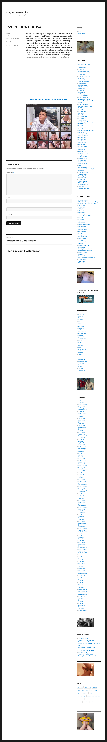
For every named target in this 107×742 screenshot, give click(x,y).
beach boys (81, 318)
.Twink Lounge (82, 83)
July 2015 (80, 493)
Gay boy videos (82, 332)
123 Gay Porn (81, 90)
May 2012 (80, 560)
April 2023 (81, 408)
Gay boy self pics (82, 229)
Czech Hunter (82, 129)
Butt (83, 690)
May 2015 (80, 497)
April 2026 (81, 401)
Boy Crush (81, 113)
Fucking (12, 38)
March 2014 (81, 521)
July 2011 (80, 577)
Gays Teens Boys (82, 151)
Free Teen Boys (82, 228)
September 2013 (82, 532)
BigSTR (80, 108)
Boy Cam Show (82, 111)
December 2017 (82, 448)
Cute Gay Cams (82, 127)
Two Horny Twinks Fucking (85, 654)
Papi (79, 165)
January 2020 (81, 425)
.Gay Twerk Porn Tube (84, 76)
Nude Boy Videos (82, 252)
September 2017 (82, 451)
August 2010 (81, 596)
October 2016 (81, 467)
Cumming (81, 326)
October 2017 (81, 450)
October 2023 (81, 406)
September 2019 (82, 427)
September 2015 (82, 490)
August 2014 (81, 512)
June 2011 (80, 579)
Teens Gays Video (83, 176)
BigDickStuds (82, 221)
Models (80, 340)
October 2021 (81, 415)
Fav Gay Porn (81, 132)
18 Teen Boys (81, 94)
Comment (10, 172)
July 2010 (80, 598)
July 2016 (80, 472)
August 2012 (81, 554)
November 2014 (82, 507)
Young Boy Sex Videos (84, 188)
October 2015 (81, 488)
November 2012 (82, 549)
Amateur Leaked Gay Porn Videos (87, 101)
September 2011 (82, 573)
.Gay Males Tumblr (83, 200)
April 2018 (81, 443)
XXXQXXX (81, 186)
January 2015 (81, 504)
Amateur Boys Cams (83, 97)
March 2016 (81, 479)
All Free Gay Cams (83, 214)
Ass (90, 687)
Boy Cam (80, 109)
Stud (79, 351)
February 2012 (82, 565)
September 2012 (82, 553)
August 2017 (81, 453)
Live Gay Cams (82, 160)
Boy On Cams (81, 223)
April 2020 (81, 423)
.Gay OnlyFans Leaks (83, 71)
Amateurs (81, 314)
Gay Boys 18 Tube (83, 134)
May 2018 (80, 441)
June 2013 (81, 537)
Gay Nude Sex (82, 142)
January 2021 (81, 418)
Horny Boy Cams (82, 155)
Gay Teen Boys (82, 333)
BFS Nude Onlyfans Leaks (85, 106)
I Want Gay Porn (82, 156)
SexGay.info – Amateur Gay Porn (87, 169)
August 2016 (81, 471)
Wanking (80, 366)
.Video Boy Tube (82, 85)
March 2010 (81, 605)
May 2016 (81, 476)
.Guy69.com (81, 78)
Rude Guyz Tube (82, 256)
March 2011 (81, 584)
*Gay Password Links (84, 87)
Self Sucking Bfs (82, 167)
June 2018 (81, 439)
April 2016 (81, 478)
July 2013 (80, 535)
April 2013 (81, 540)
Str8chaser (81, 170)
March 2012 (81, 563)
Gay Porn (80, 233)
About (80, 31)
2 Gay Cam (81, 210)
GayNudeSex (81, 149)
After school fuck (83, 649)
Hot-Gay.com (82, 238)
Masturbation (82, 339)
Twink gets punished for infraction (87, 656)
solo (83, 699)
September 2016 (82, 469)
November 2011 (82, 570)
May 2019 (81, 430)
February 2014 (82, 523)
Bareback (80, 316)
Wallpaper (93, 702)
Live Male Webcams (83, 245)
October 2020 (82, 420)
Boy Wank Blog (82, 118)
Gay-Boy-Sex (82, 148)
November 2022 (82, 409)
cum (79, 325)
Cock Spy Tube (82, 123)
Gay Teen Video (82, 146)
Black (79, 321)
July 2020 (80, 422)
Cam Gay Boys (82, 120)
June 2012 (81, 558)
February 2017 (82, 460)
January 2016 (81, 483)
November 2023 (82, 404)
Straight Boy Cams (83, 172)
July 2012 (80, 556)
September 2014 (82, 511)
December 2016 (82, 464)
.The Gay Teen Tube (83, 81)
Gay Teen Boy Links (18, 12)
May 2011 (80, 580)
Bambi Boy (81, 217)
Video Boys (9, 41)
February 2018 (82, 446)
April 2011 (81, 582)
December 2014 (82, 505)
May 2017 (80, 457)
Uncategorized (82, 359)
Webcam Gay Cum (83, 184)
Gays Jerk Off (81, 235)
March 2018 (81, 444)
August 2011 (81, 575)
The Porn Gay (82, 177)
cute (10, 44)
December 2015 (82, 484)
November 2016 (82, 465)
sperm (80, 347)
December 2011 (82, 568)
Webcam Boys (82, 183)
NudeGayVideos (82, 163)
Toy (79, 356)
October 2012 (81, 551)
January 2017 (81, 462)
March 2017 (81, 458)
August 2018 (81, 437)
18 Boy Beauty (82, 209)
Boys (7, 38)
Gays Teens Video (83, 153)
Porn (79, 699)
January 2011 (81, 587)
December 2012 (82, 547)
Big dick (80, 319)
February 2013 (82, 544)
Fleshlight (81, 328)
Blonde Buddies (82, 652)
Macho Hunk (81, 247)
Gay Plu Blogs (82, 144)
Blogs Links (81, 33)
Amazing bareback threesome (86, 650)
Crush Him (81, 125)
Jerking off (81, 337)
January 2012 (81, 567)
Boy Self (80, 115)
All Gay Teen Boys (83, 95)
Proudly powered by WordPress (26, 740)
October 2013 (81, 530)
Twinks (16, 40)
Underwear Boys (82, 361)
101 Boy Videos (82, 207)
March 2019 (81, 432)
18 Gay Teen (81, 92)
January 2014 (81, 525)
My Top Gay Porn (83, 162)
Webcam (80, 368)
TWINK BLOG (82, 261)
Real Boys (81, 254)
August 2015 (81, 491)
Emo (79, 693)
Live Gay (80, 243)
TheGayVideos (82, 259)
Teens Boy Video (82, 174)
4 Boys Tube (81, 212)
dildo (95, 690)
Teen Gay (88, 699)
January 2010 (81, 608)
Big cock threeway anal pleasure (86, 647)
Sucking (80, 352)
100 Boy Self (81, 205)
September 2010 (82, 594)
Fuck (13, 44)
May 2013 (80, 539)
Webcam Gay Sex (82, 263)
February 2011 (82, 586)
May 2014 (80, 518)
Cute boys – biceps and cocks (86, 640)
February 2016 (82, 481)
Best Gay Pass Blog (83, 104)
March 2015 (81, 500)
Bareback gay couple (83, 642)
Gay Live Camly (82, 137)
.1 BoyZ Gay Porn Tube (84, 64)
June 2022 (81, 411)
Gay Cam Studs (82, 231)
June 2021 (81, 416)
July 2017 (80, 455)
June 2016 (81, 474)
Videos (15, 41)
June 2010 (81, 600)
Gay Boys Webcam (83, 136)
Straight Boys (82, 349)
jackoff (89, 696)
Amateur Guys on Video (84, 216)
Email (8, 206)
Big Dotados (81, 219)
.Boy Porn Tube (82, 66)
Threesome (95, 699)
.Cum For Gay (81, 67)
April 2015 (81, 498)
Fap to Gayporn (82, 226)
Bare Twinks (81, 102)
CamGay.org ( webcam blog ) (86, 122)
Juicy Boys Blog (82, 240)
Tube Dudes (81, 179)
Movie (12, 40)
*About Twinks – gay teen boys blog (88, 202)
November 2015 (82, 486)
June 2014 (81, 516)
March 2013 (81, 542)
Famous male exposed (84, 224)
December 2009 (82, 610)
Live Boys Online (82, 158)
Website (9, 214)
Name (8, 198)
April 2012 (81, 561)
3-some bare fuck (83, 638)
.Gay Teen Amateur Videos (85, 73)
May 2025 (81, 402)
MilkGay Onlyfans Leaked (85, 249)
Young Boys (81, 370)
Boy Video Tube (82, 116)
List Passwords (82, 242)
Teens (80, 354)
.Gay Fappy (81, 69)
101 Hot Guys (81, 88)
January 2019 (81, 434)
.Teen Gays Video (82, 80)
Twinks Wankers (82, 181)
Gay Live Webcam (83, 141)
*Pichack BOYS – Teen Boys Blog (87, 203)
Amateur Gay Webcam (84, 99)
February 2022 (82, 413)
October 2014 (81, 509)
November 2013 (82, 528)
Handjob (80, 335)
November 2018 (82, 436)
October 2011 (81, 572)
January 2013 (81, 546)
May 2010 (80, 601)
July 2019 (80, 429)
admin (8, 33)
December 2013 (82, 526)
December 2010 (82, 589)
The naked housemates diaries (86, 257)
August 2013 (81, 533)
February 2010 (82, 607)
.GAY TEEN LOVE (82, 74)
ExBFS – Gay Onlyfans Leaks (86, 130)
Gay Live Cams (82, 139)
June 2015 (81, 495)
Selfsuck (80, 345)
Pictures (80, 344)
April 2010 (81, 603)
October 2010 (81, 593)
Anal (7, 44)
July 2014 (80, 514)
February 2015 (82, 502)
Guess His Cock (82, 236)
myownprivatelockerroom (85, 250)
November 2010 (82, 591)
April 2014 (81, 519)
